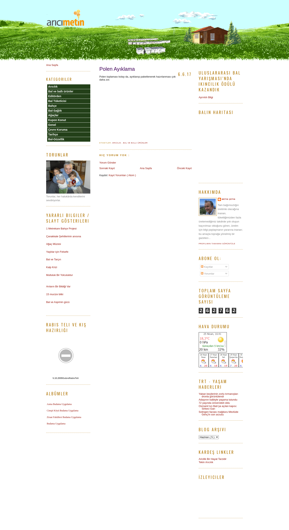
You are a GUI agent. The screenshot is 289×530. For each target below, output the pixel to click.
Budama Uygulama (56, 423)
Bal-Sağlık (55, 110)
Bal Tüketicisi (57, 101)
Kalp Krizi (51, 267)
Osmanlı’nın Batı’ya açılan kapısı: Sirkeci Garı (218, 407)
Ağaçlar (53, 115)
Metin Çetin (228, 199)
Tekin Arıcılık (206, 462)
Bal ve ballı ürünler (135, 143)
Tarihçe (53, 134)
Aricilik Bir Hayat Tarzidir (212, 458)
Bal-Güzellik (56, 139)
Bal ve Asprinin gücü (58, 302)
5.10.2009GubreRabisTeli (65, 378)
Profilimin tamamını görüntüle (217, 244)
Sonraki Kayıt (107, 168)
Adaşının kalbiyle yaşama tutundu (218, 399)
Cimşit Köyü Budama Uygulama (62, 410)
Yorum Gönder (107, 162)
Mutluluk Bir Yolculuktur (59, 275)
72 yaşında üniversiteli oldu (214, 402)
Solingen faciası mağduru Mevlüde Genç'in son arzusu (218, 413)
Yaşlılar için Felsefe (57, 251)
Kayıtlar (207, 266)
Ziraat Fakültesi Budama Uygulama (64, 417)
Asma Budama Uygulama (59, 404)
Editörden (54, 96)
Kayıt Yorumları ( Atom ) (122, 175)
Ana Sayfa (146, 168)
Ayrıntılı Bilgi (206, 97)
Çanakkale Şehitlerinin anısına (63, 236)
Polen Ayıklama (117, 69)
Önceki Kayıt (184, 168)
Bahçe (52, 105)
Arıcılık (117, 143)
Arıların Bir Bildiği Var (58, 286)
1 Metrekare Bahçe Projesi (61, 228)
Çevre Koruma (57, 129)
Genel (52, 124)
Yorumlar (207, 273)
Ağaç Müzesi (53, 243)
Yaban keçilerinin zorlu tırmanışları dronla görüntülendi (218, 395)
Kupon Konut (57, 120)
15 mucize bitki (54, 294)
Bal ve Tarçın (53, 259)
